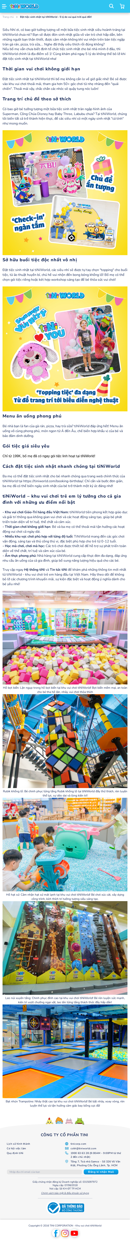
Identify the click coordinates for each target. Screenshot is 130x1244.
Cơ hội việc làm (16, 1148)
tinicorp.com (78, 1143)
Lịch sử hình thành (18, 1143)
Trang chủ (8, 17)
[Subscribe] (101, 1171)
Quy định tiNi (15, 1153)
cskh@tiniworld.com (83, 1148)
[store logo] (24, 6)
